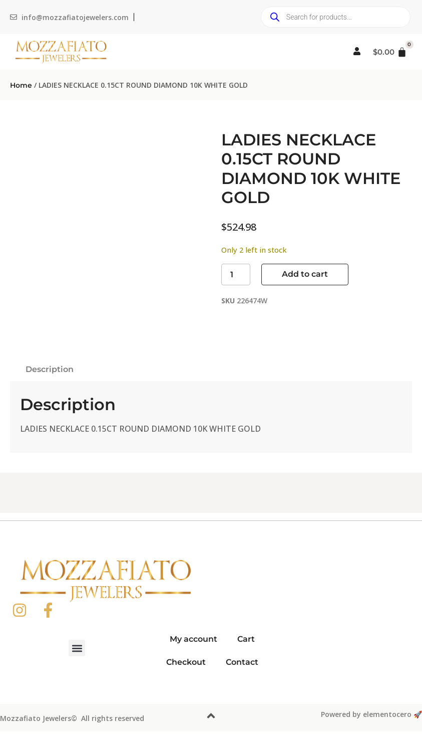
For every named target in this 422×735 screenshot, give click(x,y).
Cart (246, 639)
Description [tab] (50, 369)
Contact (242, 662)
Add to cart (305, 274)
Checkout (186, 662)
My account (193, 639)
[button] (77, 648)
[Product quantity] (235, 274)
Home (21, 85)
